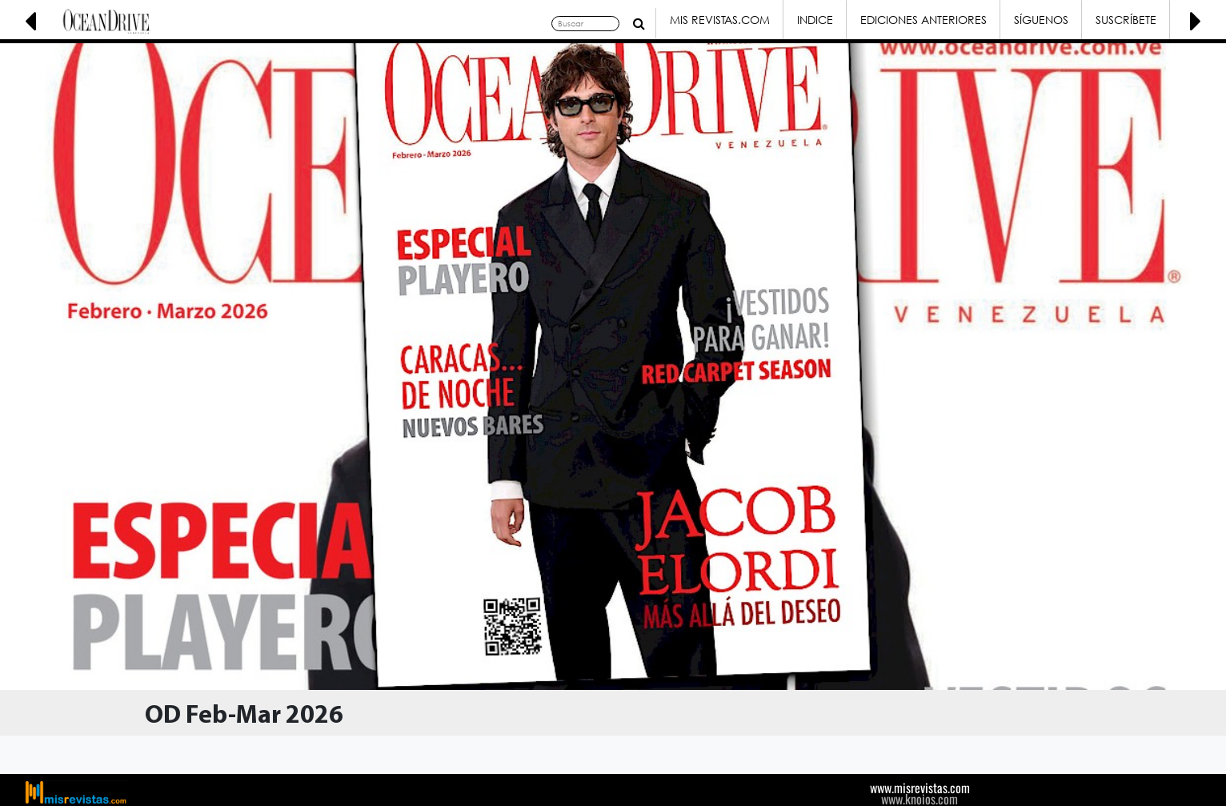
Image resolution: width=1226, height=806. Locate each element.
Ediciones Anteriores (923, 19)
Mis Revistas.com (720, 19)
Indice (815, 19)
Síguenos (1041, 19)
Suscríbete (1126, 19)
